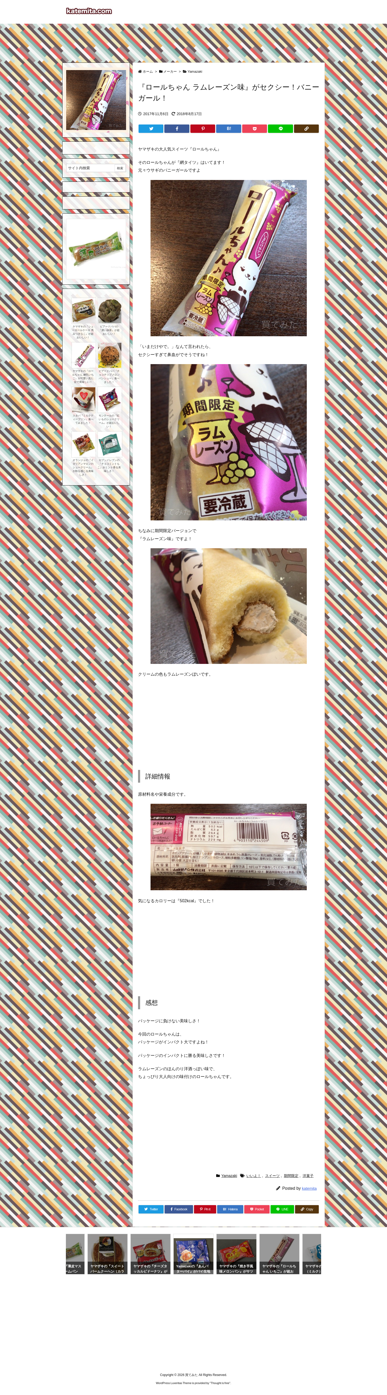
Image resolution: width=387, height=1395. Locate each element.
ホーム (148, 71)
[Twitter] (151, 128)
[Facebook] (176, 128)
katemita (309, 1188)
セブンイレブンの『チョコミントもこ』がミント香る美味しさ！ (109, 465)
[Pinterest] (202, 128)
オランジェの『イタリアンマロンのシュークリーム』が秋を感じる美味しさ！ (83, 467)
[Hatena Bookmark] (228, 128)
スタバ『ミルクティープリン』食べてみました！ (83, 419)
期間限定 (291, 1176)
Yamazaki (195, 71)
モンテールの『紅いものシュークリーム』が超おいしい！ (109, 421)
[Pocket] (254, 128)
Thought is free (220, 1383)
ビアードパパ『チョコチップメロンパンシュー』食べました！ (109, 376)
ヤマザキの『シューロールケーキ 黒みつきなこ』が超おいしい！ (83, 332)
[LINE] (280, 128)
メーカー (170, 71)
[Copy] (306, 128)
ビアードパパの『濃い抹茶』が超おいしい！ (109, 330)
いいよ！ (253, 1176)
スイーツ (272, 1176)
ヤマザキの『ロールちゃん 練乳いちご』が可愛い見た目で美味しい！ (83, 376)
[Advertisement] (193, 40)
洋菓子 (308, 1176)
